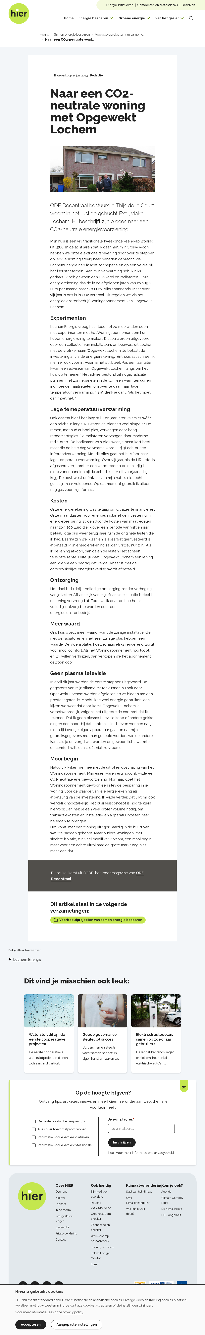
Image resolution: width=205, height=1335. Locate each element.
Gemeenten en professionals (157, 5)
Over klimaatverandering (138, 1200)
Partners (61, 1204)
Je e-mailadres (120, 1119)
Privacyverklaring (66, 1233)
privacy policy (73, 1312)
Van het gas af (167, 18)
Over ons (61, 1191)
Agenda (166, 1191)
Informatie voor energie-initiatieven (63, 1137)
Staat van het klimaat (139, 1191)
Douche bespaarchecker (101, 1205)
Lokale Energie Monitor (100, 1256)
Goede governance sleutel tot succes (99, 1036)
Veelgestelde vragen (64, 1219)
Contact (61, 1239)
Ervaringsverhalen (102, 1247)
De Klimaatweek (171, 1208)
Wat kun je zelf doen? (135, 1211)
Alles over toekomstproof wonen (62, 1129)
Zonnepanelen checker (100, 1227)
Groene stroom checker (101, 1216)
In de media (63, 1210)
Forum (95, 1264)
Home (69, 18)
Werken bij (62, 1227)
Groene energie (132, 18)
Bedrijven (188, 5)
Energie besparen (93, 18)
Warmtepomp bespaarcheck (100, 1238)
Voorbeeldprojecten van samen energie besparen (98, 920)
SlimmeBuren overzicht (99, 1194)
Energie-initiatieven (119, 5)
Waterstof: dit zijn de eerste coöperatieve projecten (47, 1039)
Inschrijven (122, 1142)
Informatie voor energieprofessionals (65, 1145)
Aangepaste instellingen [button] (77, 1324)
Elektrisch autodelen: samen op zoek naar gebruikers (154, 1039)
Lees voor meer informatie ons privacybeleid (141, 1153)
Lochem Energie (27, 959)
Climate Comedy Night (172, 1200)
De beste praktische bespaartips (61, 1121)
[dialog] (102, 1309)
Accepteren (31, 1324)
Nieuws (60, 1197)
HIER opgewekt (171, 1215)
